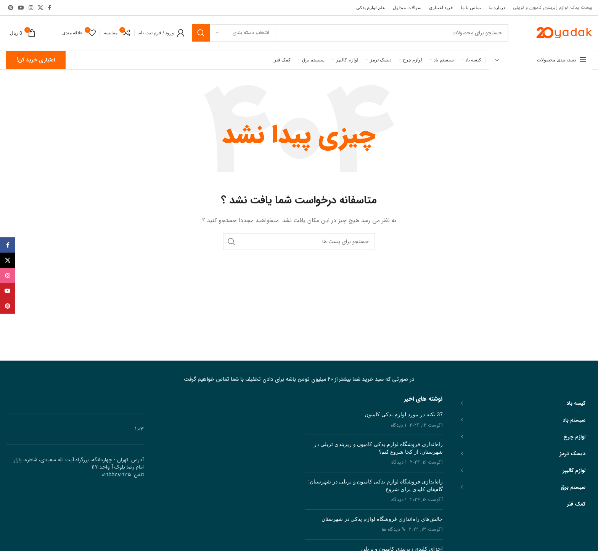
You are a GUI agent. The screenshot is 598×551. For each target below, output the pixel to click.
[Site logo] (563, 32)
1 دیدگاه (398, 425)
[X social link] (40, 8)
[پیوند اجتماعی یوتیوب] (21, 8)
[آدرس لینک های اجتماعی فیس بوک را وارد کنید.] (49, 8)
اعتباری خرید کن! (35, 60)
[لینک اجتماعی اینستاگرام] (30, 8)
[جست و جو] (350, 33)
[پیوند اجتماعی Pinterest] (11, 8)
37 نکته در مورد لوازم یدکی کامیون (404, 414)
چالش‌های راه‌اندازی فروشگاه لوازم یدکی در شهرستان (382, 519)
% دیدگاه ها (393, 529)
